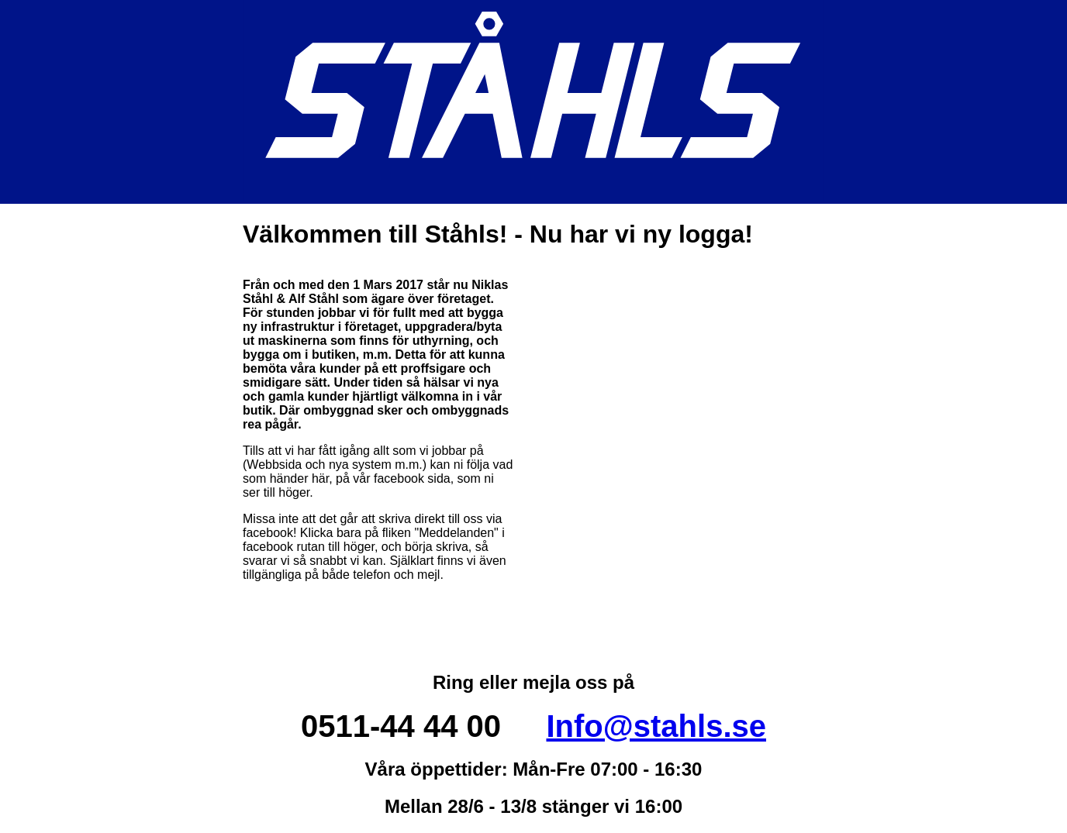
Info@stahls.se (656, 726)
